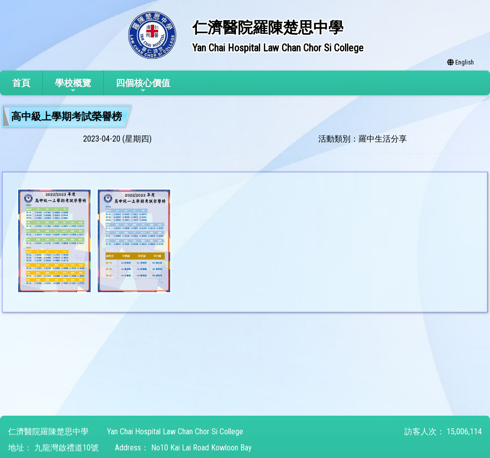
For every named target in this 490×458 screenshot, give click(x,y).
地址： (20, 447)
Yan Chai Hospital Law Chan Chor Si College (175, 431)
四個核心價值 (143, 86)
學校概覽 (73, 86)
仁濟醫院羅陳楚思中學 (48, 431)
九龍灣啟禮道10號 (66, 447)
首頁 (21, 83)
